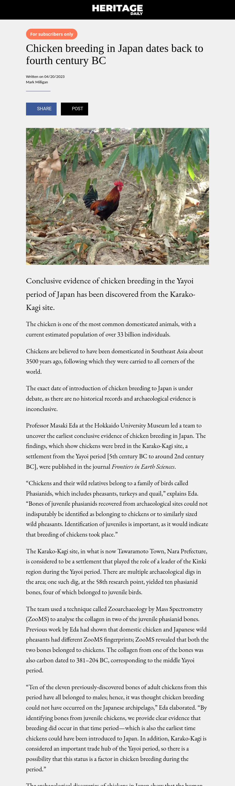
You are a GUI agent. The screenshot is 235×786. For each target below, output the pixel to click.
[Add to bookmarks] (201, 109)
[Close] (9, 9)
